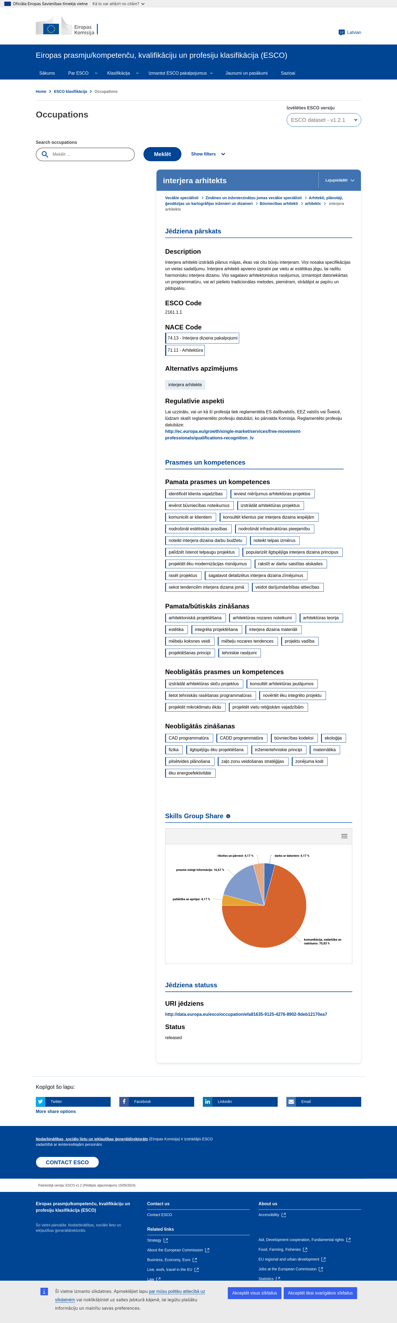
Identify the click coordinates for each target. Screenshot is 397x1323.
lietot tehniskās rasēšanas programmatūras (210, 695)
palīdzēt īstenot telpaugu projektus (202, 552)
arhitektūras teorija (321, 618)
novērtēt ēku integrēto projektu (292, 695)
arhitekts (313, 203)
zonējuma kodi (309, 761)
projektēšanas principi (190, 653)
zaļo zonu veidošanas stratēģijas (252, 761)
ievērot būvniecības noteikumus (199, 505)
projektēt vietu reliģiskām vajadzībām (267, 707)
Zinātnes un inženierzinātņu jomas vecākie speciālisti (254, 198)
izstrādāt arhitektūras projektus (270, 505)
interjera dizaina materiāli (273, 629)
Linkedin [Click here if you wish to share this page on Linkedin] (225, 1042)
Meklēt (162, 154)
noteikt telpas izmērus (275, 540)
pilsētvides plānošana (189, 761)
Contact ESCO (159, 1155)
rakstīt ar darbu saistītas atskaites (290, 563)
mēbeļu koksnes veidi (189, 641)
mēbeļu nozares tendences (247, 641)
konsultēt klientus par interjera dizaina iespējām (268, 517)
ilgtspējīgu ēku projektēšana (217, 749)
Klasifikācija (118, 73)
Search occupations (56, 142)
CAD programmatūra (189, 738)
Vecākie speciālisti (181, 198)
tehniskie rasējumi (239, 653)
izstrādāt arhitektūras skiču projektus (204, 683)
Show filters (203, 154)
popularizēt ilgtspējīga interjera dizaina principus (292, 552)
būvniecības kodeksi (293, 738)
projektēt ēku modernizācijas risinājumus (208, 563)
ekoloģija (333, 738)
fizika (173, 749)
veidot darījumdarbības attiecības (287, 587)
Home (41, 91)
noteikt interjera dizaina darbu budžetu (205, 540)
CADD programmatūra (241, 738)
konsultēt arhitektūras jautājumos (281, 683)
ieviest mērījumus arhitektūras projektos (272, 493)
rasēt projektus (183, 575)
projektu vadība (299, 641)
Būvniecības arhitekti (279, 203)
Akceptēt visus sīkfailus (254, 1293)
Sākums (47, 73)
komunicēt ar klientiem (190, 517)
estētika (176, 629)
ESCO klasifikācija (70, 91)
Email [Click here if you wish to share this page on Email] (306, 1042)
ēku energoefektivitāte (190, 773)
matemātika (324, 749)
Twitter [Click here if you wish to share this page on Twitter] (56, 1042)
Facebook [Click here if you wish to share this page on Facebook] (142, 1042)
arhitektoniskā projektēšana (195, 618)
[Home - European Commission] (75, 26)
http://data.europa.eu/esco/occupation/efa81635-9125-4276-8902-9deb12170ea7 (246, 954)
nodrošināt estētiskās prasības (198, 528)
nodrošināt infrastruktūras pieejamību (274, 528)
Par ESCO (78, 73)
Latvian (349, 32)
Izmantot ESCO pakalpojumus (178, 73)
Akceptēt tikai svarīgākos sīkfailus (320, 1293)
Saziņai (288, 73)
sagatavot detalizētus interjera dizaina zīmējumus (255, 575)
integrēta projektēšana (216, 629)
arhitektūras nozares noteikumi (262, 618)
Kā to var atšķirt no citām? (118, 3)
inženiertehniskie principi (278, 749)
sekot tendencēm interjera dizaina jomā (206, 587)
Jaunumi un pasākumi (246, 73)
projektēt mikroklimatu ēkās (195, 707)
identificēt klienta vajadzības (196, 493)
